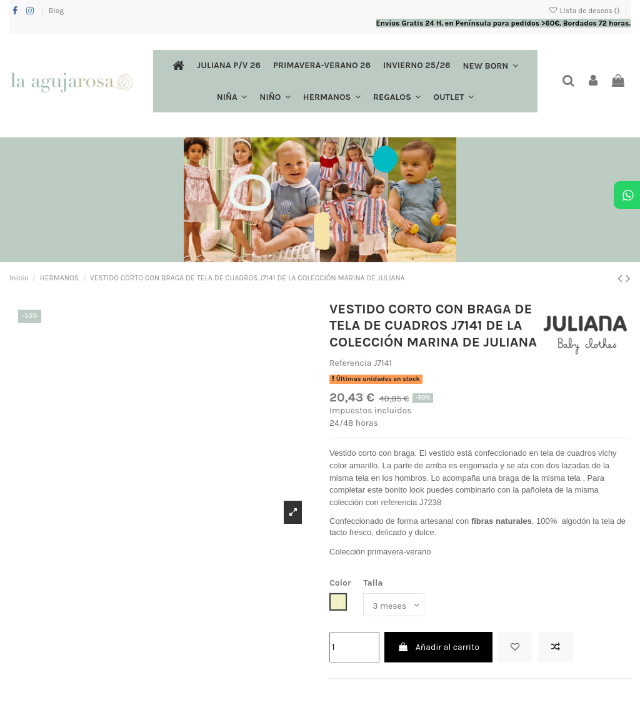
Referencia (350, 363)
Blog (56, 10)
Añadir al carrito (438, 647)
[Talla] (393, 604)
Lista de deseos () (584, 10)
